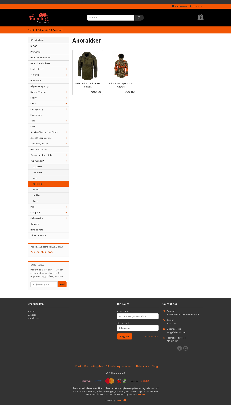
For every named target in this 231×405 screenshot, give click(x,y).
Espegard (35, 212)
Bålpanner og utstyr (39, 86)
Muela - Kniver (37, 69)
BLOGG (33, 46)
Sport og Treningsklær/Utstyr (44, 132)
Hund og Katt (36, 229)
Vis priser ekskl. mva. (41, 251)
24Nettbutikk (121, 400)
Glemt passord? (152, 336)
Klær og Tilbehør (38, 92)
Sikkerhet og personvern (119, 366)
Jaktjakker (37, 166)
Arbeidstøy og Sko (39, 143)
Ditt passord (123, 323)
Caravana (34, 224)
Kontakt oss (33, 318)
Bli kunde (32, 314)
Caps (35, 201)
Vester (35, 178)
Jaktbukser (37, 172)
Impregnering (36, 109)
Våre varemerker (38, 235)
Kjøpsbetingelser (93, 366)
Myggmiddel (36, 114)
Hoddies (36, 195)
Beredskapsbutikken (40, 63)
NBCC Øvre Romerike (40, 57)
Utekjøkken (35, 80)
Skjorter (36, 189)
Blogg (155, 366)
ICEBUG (33, 103)
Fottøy (33, 97)
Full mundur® (37, 160)
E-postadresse (124, 311)
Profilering (35, 51)
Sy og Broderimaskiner (41, 137)
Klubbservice (36, 218)
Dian (32, 206)
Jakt (32, 120)
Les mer (141, 394)
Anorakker (37, 183)
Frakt (78, 366)
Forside (31, 30)
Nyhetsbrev (142, 366)
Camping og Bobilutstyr (41, 155)
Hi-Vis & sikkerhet (38, 149)
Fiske (33, 126)
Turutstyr (34, 74)
